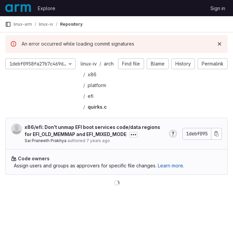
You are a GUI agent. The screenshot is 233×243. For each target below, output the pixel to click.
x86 (92, 74)
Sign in (217, 8)
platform (97, 85)
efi (90, 96)
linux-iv (89, 63)
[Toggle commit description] (133, 134)
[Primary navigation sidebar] (8, 24)
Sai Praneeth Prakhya (45, 140)
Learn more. (171, 165)
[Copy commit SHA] (216, 134)
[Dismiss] (219, 44)
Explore (46, 8)
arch (109, 63)
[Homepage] (18, 8)
